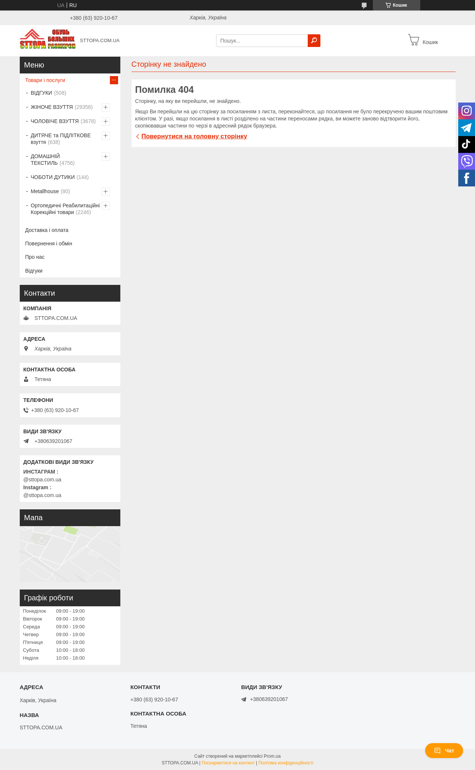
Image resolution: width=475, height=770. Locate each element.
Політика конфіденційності (285, 763)
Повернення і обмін (48, 243)
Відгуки (34, 271)
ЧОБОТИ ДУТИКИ (53, 177)
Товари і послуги (45, 80)
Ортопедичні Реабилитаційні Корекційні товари (65, 208)
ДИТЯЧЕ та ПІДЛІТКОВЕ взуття (61, 138)
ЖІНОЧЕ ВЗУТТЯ (52, 107)
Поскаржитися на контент (228, 763)
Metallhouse (45, 191)
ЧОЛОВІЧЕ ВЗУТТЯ (55, 121)
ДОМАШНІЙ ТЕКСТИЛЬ (45, 159)
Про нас (35, 257)
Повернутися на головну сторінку (194, 136)
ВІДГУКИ (41, 93)
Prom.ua (272, 756)
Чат (444, 750)
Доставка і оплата (47, 230)
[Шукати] (314, 40)
